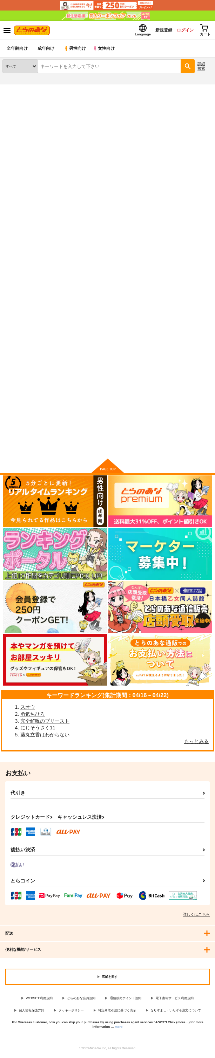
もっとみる (196, 743)
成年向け (46, 50)
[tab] (29, 195)
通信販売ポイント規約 (125, 1000)
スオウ (27, 709)
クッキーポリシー (71, 1012)
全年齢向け (17, 50)
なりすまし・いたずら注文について (175, 1012)
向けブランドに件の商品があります (107, 444)
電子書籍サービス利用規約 (175, 1000)
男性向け (75, 50)
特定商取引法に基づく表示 (117, 1012)
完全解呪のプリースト (44, 723)
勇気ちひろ (32, 716)
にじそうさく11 (37, 730)
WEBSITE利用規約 (39, 1000)
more (118, 1029)
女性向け (105, 50)
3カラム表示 (181, 212)
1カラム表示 (206, 212)
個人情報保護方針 (31, 1012)
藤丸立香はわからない (44, 737)
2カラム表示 (194, 212)
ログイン (180, 31)
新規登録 (156, 31)
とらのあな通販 (16, 91)
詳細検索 (201, 68)
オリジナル (67, 114)
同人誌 (41, 91)
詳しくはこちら (196, 916)
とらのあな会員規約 (81, 1000)
